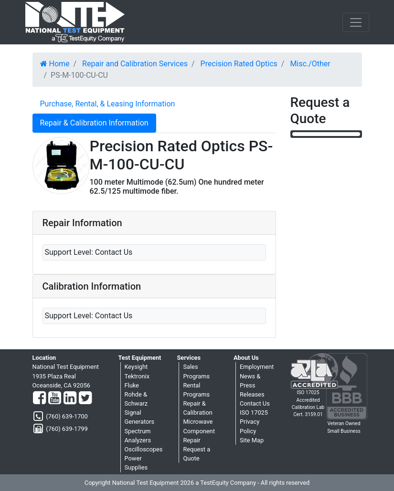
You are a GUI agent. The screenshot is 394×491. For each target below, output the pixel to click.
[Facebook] (39, 398)
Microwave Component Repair (198, 430)
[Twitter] (85, 398)
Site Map (252, 440)
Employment (257, 366)
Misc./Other (310, 63)
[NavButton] (355, 22)
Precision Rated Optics (239, 63)
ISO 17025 (254, 412)
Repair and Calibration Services (135, 63)
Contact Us (255, 403)
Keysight (136, 366)
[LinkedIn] (70, 398)
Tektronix (137, 376)
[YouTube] (55, 398)
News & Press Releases (252, 385)
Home (55, 63)
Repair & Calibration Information (94, 122)
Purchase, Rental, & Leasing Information (107, 103)
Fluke (132, 385)
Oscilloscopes (144, 449)
